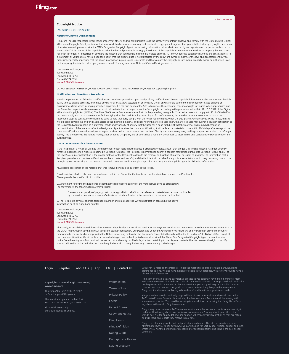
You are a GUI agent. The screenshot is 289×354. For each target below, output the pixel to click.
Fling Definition (119, 326)
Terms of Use (117, 288)
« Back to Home (223, 19)
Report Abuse (118, 307)
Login (49, 268)
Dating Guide (117, 333)
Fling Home (116, 320)
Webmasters (117, 281)
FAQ (109, 268)
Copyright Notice (120, 313)
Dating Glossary (119, 345)
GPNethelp (62, 307)
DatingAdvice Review (122, 339)
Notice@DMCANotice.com (70, 82)
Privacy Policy (118, 294)
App (97, 268)
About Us (82, 268)
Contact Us (124, 268)
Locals (113, 301)
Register (64, 268)
